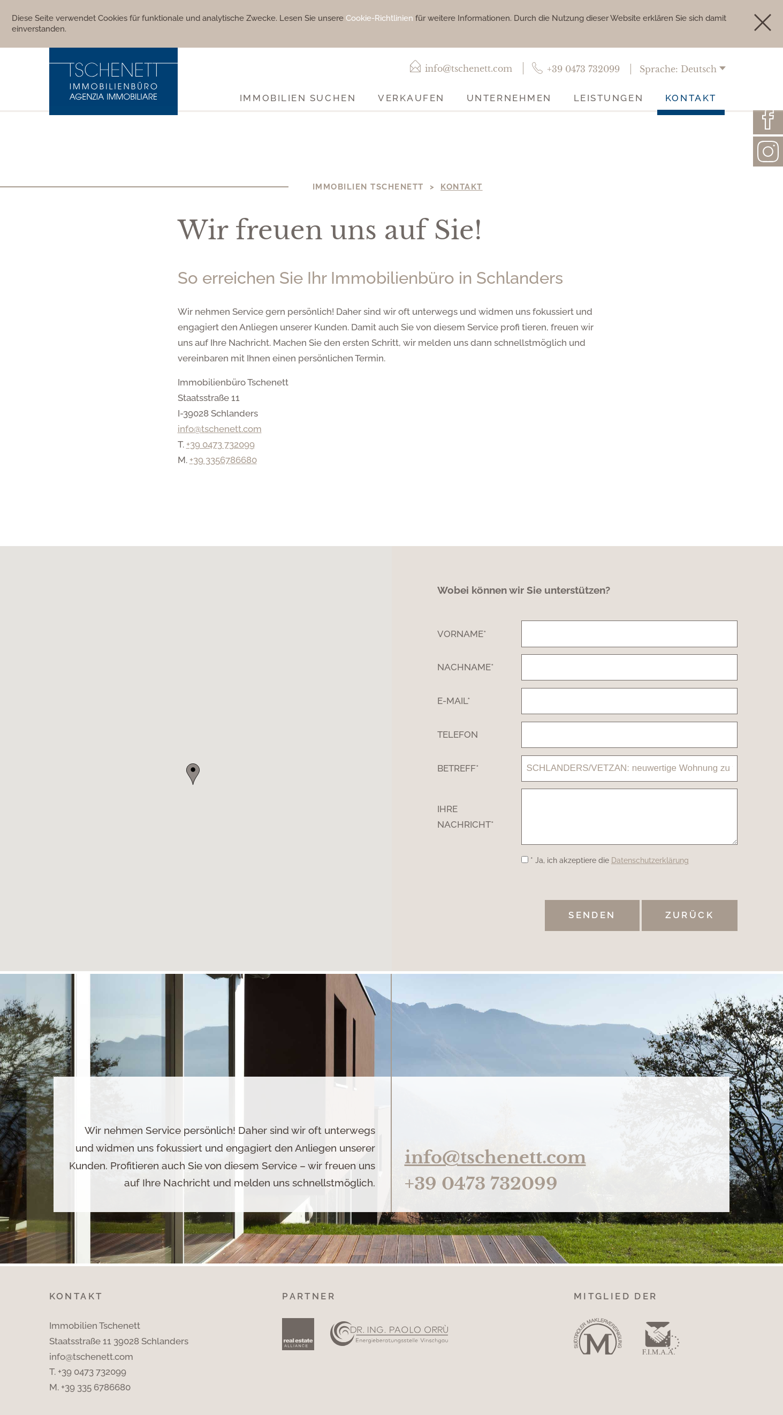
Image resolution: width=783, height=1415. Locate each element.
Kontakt (691, 99)
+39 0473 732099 (220, 445)
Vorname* (461, 634)
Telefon (457, 735)
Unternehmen (509, 99)
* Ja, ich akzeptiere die (609, 870)
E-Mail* (453, 702)
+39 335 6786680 (96, 1396)
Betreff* (458, 768)
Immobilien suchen (298, 99)
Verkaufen (411, 99)
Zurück (689, 924)
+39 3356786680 (223, 460)
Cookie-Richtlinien (379, 18)
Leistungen (609, 99)
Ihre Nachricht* (465, 821)
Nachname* (465, 668)
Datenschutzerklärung (650, 870)
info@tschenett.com (220, 430)
